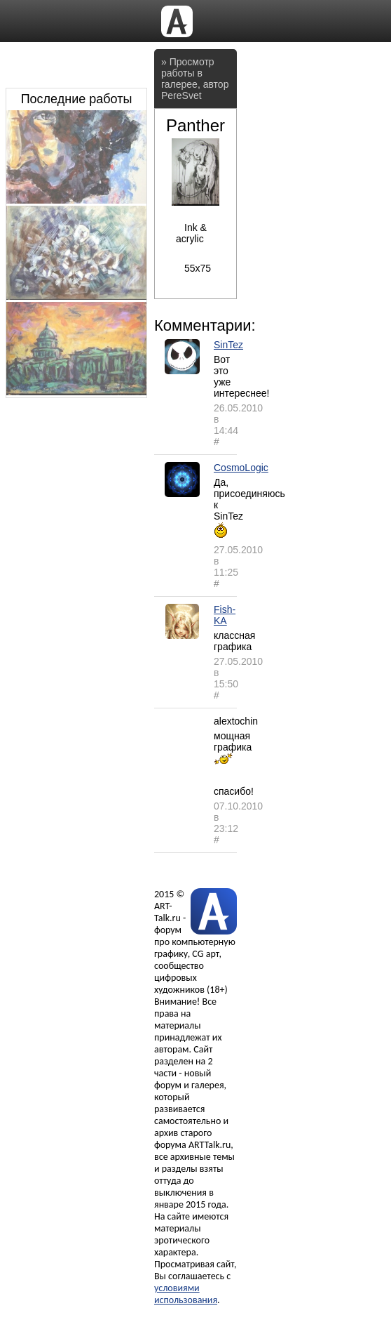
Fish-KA (224, 615)
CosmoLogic (241, 467)
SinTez (228, 344)
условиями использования (185, 1294)
